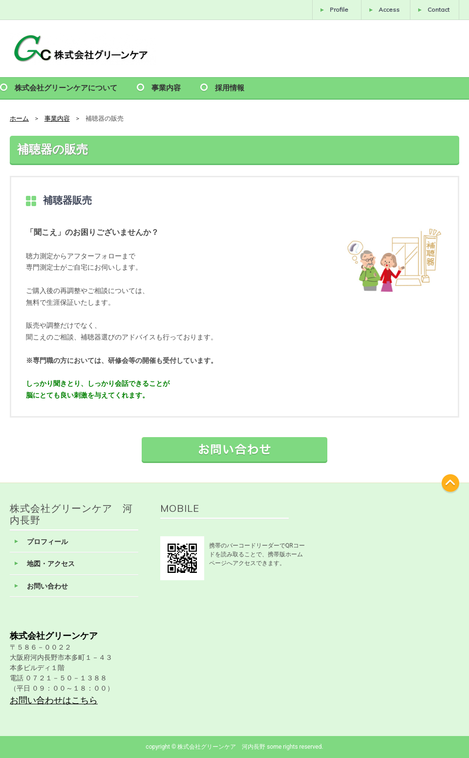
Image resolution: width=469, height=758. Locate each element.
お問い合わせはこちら (54, 700)
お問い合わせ (47, 586)
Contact (438, 9)
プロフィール (47, 542)
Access (389, 9)
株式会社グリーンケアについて (66, 87)
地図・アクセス (51, 564)
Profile (339, 9)
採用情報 (229, 87)
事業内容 (166, 87)
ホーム (19, 118)
